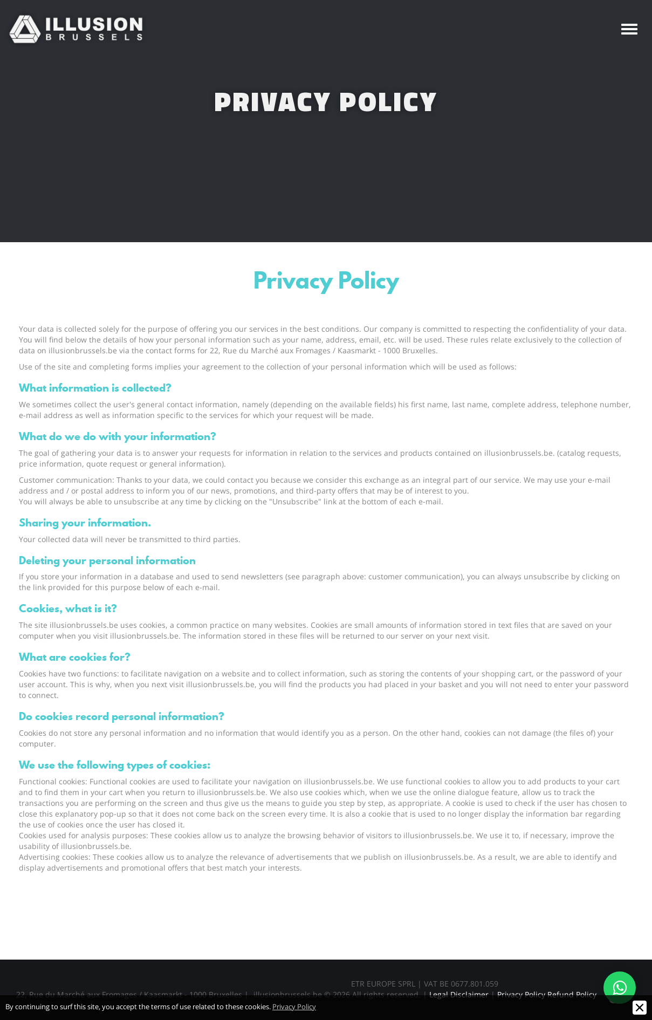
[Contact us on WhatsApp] (619, 987)
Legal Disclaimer (459, 994)
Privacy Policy (521, 994)
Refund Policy (571, 994)
